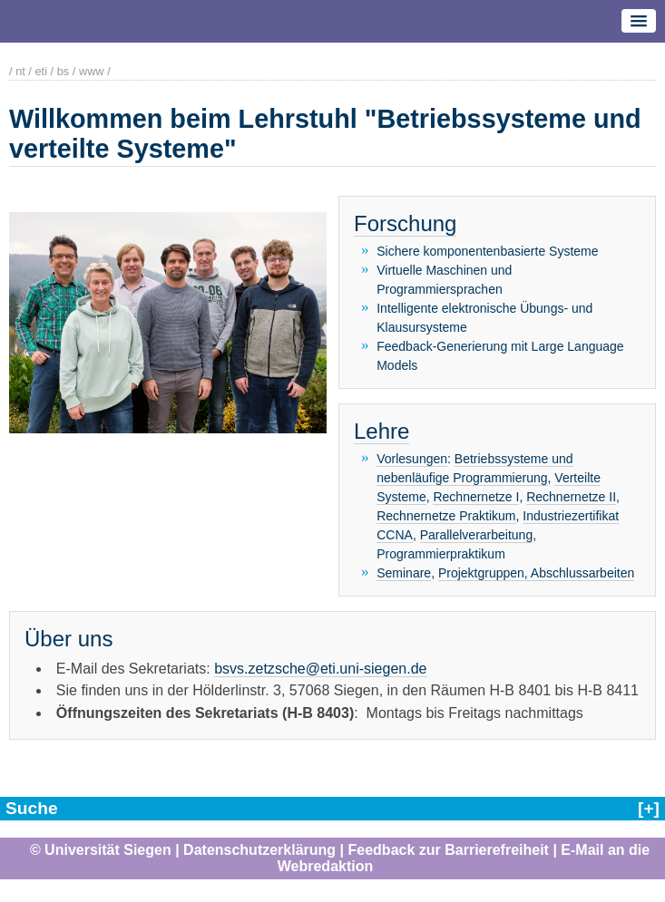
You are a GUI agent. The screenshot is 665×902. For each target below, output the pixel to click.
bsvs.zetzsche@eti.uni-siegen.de (320, 668)
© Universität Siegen (100, 850)
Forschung (405, 223)
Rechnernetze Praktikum (446, 516)
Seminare (404, 573)
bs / (66, 71)
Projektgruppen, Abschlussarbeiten (536, 573)
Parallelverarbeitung (476, 535)
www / (95, 71)
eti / (44, 71)
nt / (23, 71)
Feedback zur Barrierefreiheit (448, 850)
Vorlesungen (412, 458)
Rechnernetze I (476, 497)
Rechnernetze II (571, 497)
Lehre (381, 431)
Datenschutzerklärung (259, 850)
